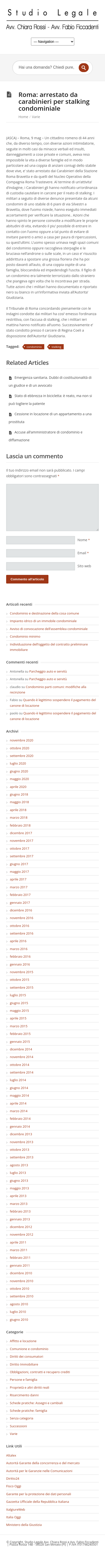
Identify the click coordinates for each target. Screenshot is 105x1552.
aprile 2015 (18, 1018)
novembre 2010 (21, 1281)
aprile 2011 (18, 1242)
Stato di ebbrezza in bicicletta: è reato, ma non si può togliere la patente (50, 399)
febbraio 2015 (20, 1033)
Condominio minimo (25, 636)
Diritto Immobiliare (24, 1364)
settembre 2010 (21, 1296)
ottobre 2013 (19, 1149)
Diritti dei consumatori (26, 1356)
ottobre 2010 (19, 1288)
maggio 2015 (19, 1010)
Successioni (18, 1426)
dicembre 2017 (21, 833)
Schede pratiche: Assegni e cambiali (36, 1403)
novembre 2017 (21, 840)
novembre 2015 (21, 972)
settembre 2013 (21, 1157)
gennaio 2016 (20, 964)
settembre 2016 (21, 933)
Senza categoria (21, 1418)
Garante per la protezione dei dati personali (38, 1494)
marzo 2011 (19, 1250)
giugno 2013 (19, 1180)
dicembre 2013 (21, 1134)
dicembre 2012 (21, 1227)
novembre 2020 (21, 740)
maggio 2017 (19, 871)
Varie (36, 116)
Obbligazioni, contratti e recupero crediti (40, 1372)
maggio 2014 (19, 1095)
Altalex (11, 1455)
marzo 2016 (19, 949)
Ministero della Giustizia (24, 1524)
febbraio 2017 (20, 894)
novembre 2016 (21, 918)
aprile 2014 (18, 1103)
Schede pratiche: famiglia (28, 1410)
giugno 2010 (19, 1319)
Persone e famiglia (23, 1379)
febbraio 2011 (20, 1257)
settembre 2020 (21, 755)
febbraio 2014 (20, 1118)
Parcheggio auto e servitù (48, 671)
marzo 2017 (19, 887)
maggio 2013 (19, 1188)
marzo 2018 (19, 817)
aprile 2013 (18, 1196)
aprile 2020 (18, 786)
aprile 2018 (18, 810)
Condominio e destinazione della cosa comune (44, 613)
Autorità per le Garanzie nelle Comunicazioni (39, 1471)
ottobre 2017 (19, 848)
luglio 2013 (18, 1172)
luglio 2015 (18, 995)
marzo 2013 (19, 1203)
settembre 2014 (21, 1072)
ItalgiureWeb (15, 1509)
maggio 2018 (19, 802)
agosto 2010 (19, 1304)
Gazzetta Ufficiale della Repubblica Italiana (37, 1501)
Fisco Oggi (13, 1486)
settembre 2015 (21, 987)
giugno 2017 (19, 864)
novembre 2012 (21, 1234)
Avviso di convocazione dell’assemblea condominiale (49, 629)
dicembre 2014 (21, 1049)
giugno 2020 (19, 771)
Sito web (84, 566)
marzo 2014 (19, 1111)
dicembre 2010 (21, 1273)
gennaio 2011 (20, 1265)
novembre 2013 (21, 1142)
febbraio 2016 (20, 956)
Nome (83, 540)
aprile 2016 (18, 941)
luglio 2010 (18, 1311)
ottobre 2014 (19, 1064)
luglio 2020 (18, 763)
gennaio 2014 (20, 1126)
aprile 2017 (18, 879)
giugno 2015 (19, 1003)
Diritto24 (12, 1478)
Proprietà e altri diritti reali (29, 1387)
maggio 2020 (19, 779)
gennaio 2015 (20, 1041)
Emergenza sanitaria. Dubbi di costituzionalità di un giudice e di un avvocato (50, 381)
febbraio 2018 (20, 825)
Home (23, 116)
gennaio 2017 (20, 902)
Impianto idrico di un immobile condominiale (43, 621)
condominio (34, 347)
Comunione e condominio (29, 1349)
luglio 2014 (18, 1080)
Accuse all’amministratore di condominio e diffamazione (45, 436)
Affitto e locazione (23, 1341)
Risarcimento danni (24, 1395)
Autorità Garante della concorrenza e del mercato (43, 1463)
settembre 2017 (21, 856)
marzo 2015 (19, 1026)
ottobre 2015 (19, 979)
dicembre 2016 (21, 910)
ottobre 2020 (19, 748)
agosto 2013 (19, 1165)
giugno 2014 (19, 1088)
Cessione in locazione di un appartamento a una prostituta (50, 418)
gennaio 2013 (20, 1219)
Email (83, 553)
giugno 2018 (19, 794)
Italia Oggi (13, 1517)
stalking (56, 347)
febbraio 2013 (20, 1211)
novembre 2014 (21, 1057)
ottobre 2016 (19, 925)
